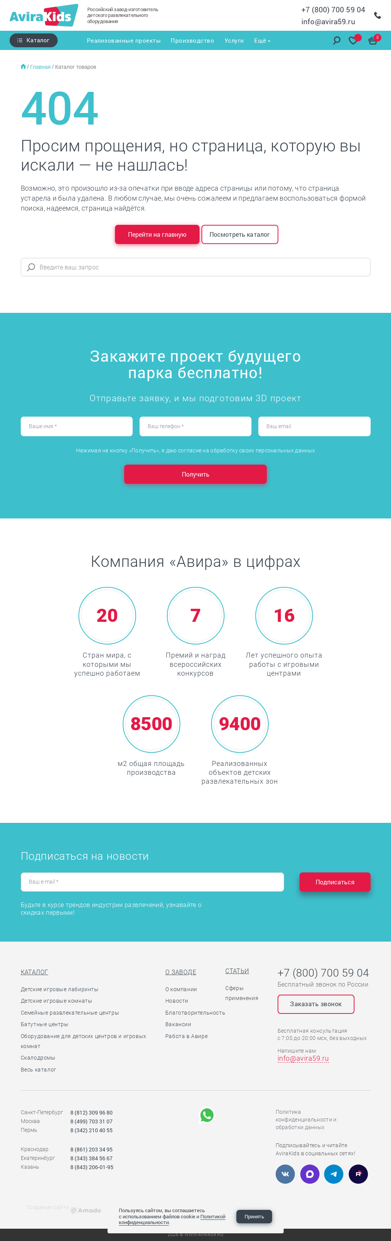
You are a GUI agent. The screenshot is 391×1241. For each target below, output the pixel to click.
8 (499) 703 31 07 (91, 1121)
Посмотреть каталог (240, 234)
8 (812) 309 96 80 (91, 1112)
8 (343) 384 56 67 (91, 1158)
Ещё (261, 40)
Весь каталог (39, 1070)
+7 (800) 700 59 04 (333, 9)
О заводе (180, 972)
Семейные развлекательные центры (70, 1013)
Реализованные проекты (122, 40)
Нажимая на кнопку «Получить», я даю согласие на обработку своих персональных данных (195, 450)
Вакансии (178, 1024)
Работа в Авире (186, 1036)
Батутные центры (45, 1024)
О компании (181, 989)
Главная (41, 67)
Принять (254, 1216)
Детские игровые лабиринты (60, 989)
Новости (176, 1001)
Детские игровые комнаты (57, 1001)
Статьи (237, 971)
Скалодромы (38, 1058)
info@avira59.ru (328, 21)
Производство (192, 40)
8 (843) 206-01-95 (91, 1167)
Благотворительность (195, 1013)
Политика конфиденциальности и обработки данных (306, 1119)
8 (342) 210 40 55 (91, 1130)
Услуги (235, 40)
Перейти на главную (157, 234)
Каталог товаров (75, 67)
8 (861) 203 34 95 (91, 1149)
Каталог (38, 40)
